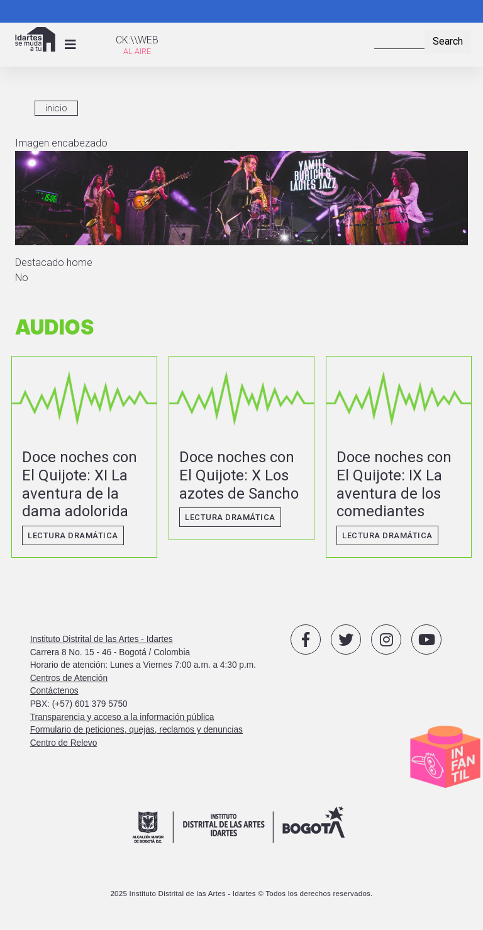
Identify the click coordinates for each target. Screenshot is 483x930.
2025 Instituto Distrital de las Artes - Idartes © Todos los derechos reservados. (241, 893)
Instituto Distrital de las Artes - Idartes (101, 639)
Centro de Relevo (63, 743)
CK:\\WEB (137, 40)
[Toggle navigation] (70, 44)
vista (84, 457)
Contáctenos (54, 690)
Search (448, 41)
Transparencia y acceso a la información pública (122, 717)
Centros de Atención (69, 678)
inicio (56, 108)
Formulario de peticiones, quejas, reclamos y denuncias (136, 729)
